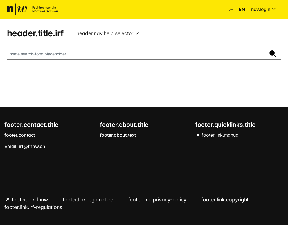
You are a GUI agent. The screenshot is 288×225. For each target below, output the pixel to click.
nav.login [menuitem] (263, 9)
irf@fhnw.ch (32, 146)
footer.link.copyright (225, 199)
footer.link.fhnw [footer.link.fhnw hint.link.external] (29, 199)
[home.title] (32, 9)
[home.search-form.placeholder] (136, 54)
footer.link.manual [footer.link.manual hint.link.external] (220, 135)
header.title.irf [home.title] (35, 33)
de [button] (231, 9)
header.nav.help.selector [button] (105, 33)
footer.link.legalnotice (88, 199)
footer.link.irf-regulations (33, 207)
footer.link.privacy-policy (158, 199)
